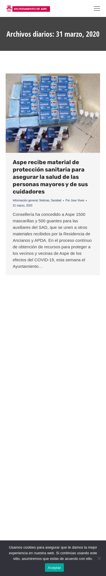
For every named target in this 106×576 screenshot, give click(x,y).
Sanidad (56, 200)
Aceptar (54, 568)
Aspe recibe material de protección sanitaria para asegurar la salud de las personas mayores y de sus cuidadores (50, 177)
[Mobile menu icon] (97, 8)
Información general (25, 200)
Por (75, 200)
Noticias (44, 200)
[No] (99, 558)
